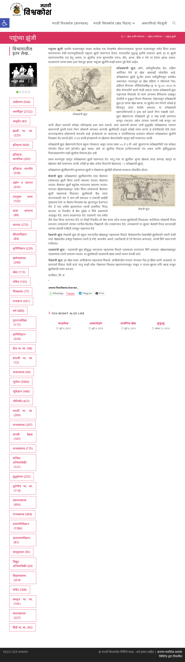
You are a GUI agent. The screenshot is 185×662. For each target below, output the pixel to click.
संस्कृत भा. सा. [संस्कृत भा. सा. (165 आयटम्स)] (23, 601)
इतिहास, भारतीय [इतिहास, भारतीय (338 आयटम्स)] (23, 171)
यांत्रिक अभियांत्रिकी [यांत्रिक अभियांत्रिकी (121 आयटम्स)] (19, 462)
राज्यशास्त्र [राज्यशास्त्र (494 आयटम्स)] (22, 514)
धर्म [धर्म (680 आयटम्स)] (18, 310)
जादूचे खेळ (17, 81)
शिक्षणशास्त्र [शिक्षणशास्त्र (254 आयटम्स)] (19, 578)
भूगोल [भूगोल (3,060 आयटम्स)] (21, 382)
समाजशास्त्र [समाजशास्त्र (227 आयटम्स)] (19, 615)
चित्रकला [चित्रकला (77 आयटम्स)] (21, 291)
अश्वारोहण (95, 323)
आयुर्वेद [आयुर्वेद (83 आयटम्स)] (20, 121)
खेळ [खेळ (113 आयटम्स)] (19, 272)
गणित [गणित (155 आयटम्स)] (20, 282)
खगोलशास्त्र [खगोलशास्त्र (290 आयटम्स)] (19, 260)
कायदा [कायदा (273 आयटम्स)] (20, 224)
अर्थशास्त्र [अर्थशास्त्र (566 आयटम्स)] (21, 102)
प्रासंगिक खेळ (128, 323)
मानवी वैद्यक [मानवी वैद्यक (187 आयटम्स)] (23, 436)
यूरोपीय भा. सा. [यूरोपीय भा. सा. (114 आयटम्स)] (23, 488)
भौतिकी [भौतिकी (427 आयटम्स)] (21, 401)
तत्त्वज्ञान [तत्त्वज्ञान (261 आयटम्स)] (21, 301)
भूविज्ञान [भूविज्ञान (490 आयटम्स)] (21, 391)
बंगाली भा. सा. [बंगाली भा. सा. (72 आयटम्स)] (23, 360)
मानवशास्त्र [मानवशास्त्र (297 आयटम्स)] (22, 425)
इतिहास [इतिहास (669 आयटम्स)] (21, 145)
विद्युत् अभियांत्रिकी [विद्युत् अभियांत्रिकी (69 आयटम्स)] (22, 564)
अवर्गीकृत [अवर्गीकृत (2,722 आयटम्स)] (22, 111)
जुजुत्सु (160, 323)
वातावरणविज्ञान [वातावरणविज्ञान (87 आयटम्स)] (21, 540)
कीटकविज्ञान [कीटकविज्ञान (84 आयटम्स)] (20, 236)
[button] (4, 23)
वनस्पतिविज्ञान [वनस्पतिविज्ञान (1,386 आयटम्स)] (21, 526)
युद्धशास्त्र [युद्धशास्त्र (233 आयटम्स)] (21, 476)
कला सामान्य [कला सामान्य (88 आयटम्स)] (23, 213)
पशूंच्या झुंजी (171, 36)
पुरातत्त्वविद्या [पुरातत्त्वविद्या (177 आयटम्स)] (20, 322)
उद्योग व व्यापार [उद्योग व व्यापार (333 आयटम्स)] (23, 185)
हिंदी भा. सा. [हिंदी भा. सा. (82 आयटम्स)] (22, 627)
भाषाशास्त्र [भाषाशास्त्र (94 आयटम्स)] (21, 372)
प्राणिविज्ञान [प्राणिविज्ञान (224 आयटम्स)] (19, 336)
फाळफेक (63, 323)
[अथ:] (122, 36)
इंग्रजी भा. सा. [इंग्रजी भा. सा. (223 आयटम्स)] (23, 133)
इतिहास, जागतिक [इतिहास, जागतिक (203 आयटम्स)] (21, 157)
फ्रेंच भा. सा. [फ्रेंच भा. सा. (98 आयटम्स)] (22, 348)
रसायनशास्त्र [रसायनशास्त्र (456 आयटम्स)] (19, 502)
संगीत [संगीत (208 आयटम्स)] (20, 589)
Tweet (70, 293)
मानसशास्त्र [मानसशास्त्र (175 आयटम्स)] (23, 448)
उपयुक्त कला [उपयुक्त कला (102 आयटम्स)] (23, 199)
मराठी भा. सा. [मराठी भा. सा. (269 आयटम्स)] (23, 413)
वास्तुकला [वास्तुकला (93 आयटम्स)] (21, 552)
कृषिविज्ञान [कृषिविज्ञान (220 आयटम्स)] (23, 248)
